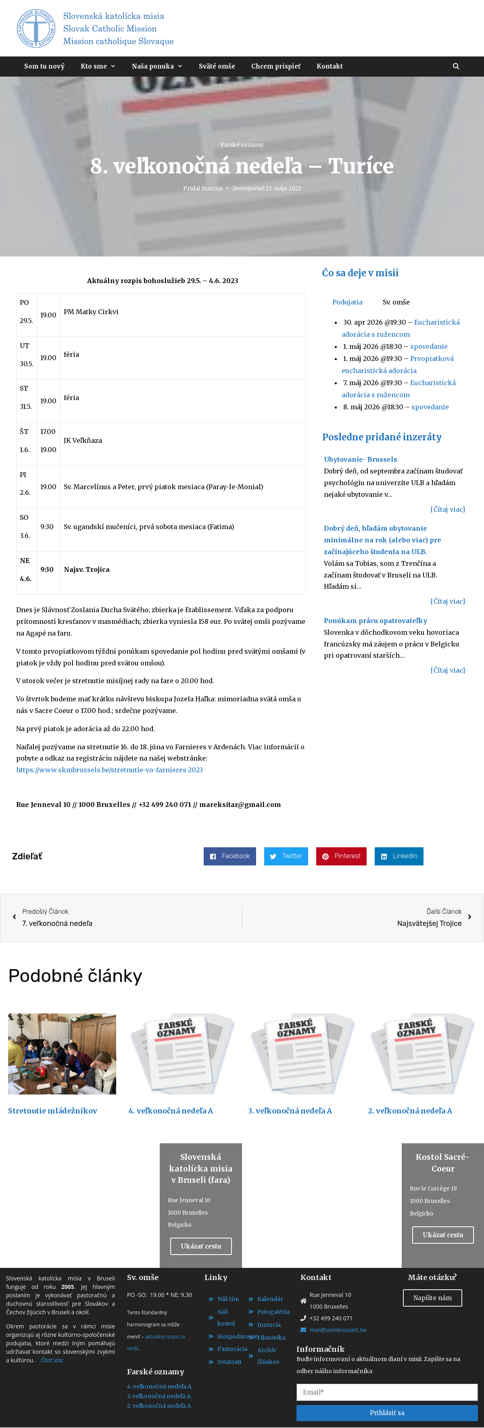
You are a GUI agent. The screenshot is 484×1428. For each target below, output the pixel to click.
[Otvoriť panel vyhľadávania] (456, 66)
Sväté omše (217, 66)
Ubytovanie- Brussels (360, 459)
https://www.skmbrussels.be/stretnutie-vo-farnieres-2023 (109, 770)
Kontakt (330, 66)
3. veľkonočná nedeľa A (290, 1110)
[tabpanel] (393, 364)
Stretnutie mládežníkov (52, 1110)
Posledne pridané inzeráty (382, 437)
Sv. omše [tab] (396, 302)
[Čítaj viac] (447, 509)
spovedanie (429, 346)
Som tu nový (44, 66)
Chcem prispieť (275, 66)
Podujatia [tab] (347, 302)
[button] (230, 856)
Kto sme (102, 66)
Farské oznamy (242, 144)
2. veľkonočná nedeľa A (410, 1110)
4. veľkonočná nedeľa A (170, 1110)
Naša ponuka (161, 66)
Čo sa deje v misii (360, 273)
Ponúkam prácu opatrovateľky (375, 621)
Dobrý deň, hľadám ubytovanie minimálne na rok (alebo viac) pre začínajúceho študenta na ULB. (382, 540)
